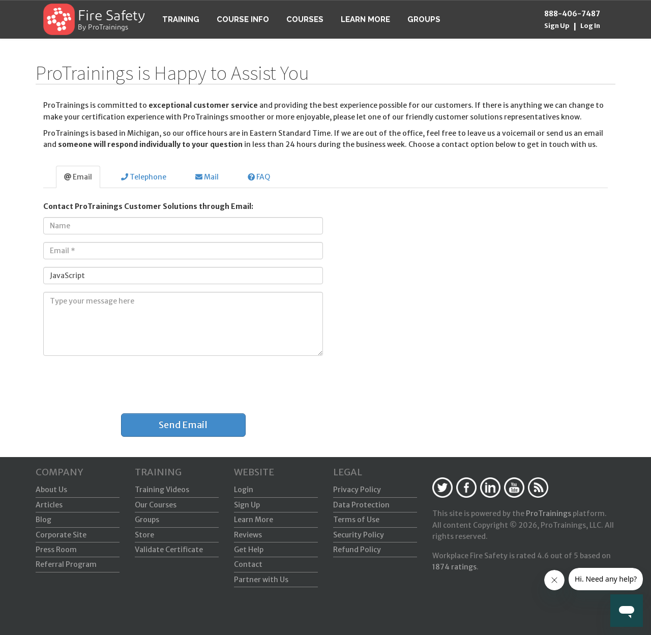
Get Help (248, 549)
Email (78, 177)
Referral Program (66, 564)
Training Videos (162, 489)
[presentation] (113, 383)
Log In (590, 25)
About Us (51, 489)
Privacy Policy (357, 489)
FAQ (259, 177)
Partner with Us (261, 579)
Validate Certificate (169, 549)
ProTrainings (548, 513)
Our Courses (155, 504)
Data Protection (361, 504)
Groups (423, 19)
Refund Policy (357, 549)
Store (144, 534)
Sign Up (557, 25)
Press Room (56, 549)
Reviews (248, 534)
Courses (304, 19)
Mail (207, 177)
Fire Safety (111, 17)
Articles (49, 504)
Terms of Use (356, 519)
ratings (454, 566)
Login (243, 489)
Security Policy (358, 534)
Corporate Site (61, 534)
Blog (43, 519)
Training (180, 19)
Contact (248, 564)
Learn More (365, 19)
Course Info (243, 19)
